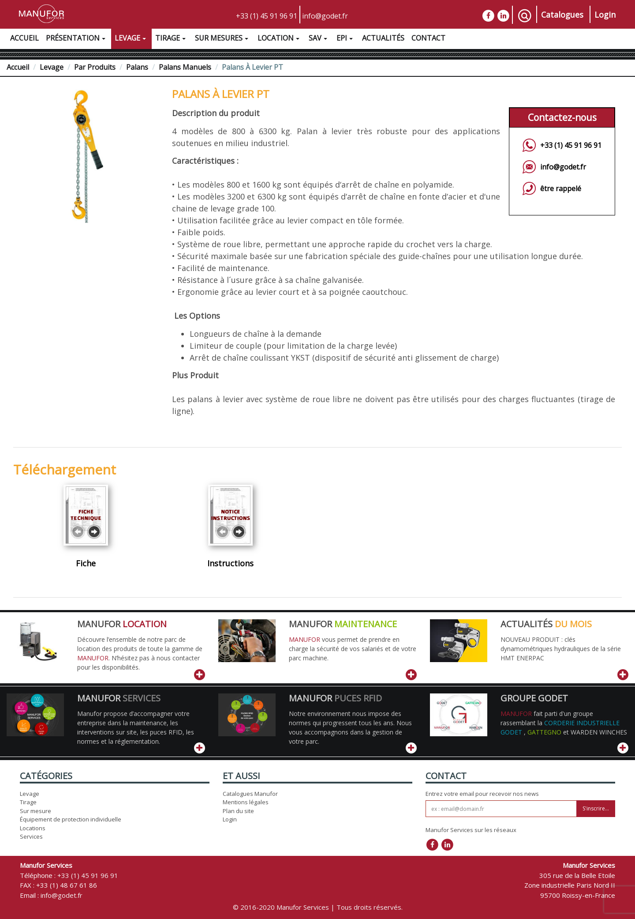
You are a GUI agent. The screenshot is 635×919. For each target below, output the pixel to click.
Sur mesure (35, 811)
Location (280, 39)
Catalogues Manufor (250, 794)
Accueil (24, 38)
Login (605, 14)
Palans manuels (185, 67)
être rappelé (560, 188)
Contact (428, 38)
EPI (345, 39)
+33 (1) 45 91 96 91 (266, 16)
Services (31, 836)
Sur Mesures (222, 39)
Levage (131, 39)
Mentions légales (246, 802)
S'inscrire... (596, 808)
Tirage (171, 39)
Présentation (77, 39)
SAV (319, 39)
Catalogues (562, 14)
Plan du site (238, 811)
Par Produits (95, 67)
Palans (137, 67)
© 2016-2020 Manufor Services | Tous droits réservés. (318, 907)
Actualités (383, 38)
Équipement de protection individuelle (70, 819)
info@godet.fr (325, 16)
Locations (32, 828)
